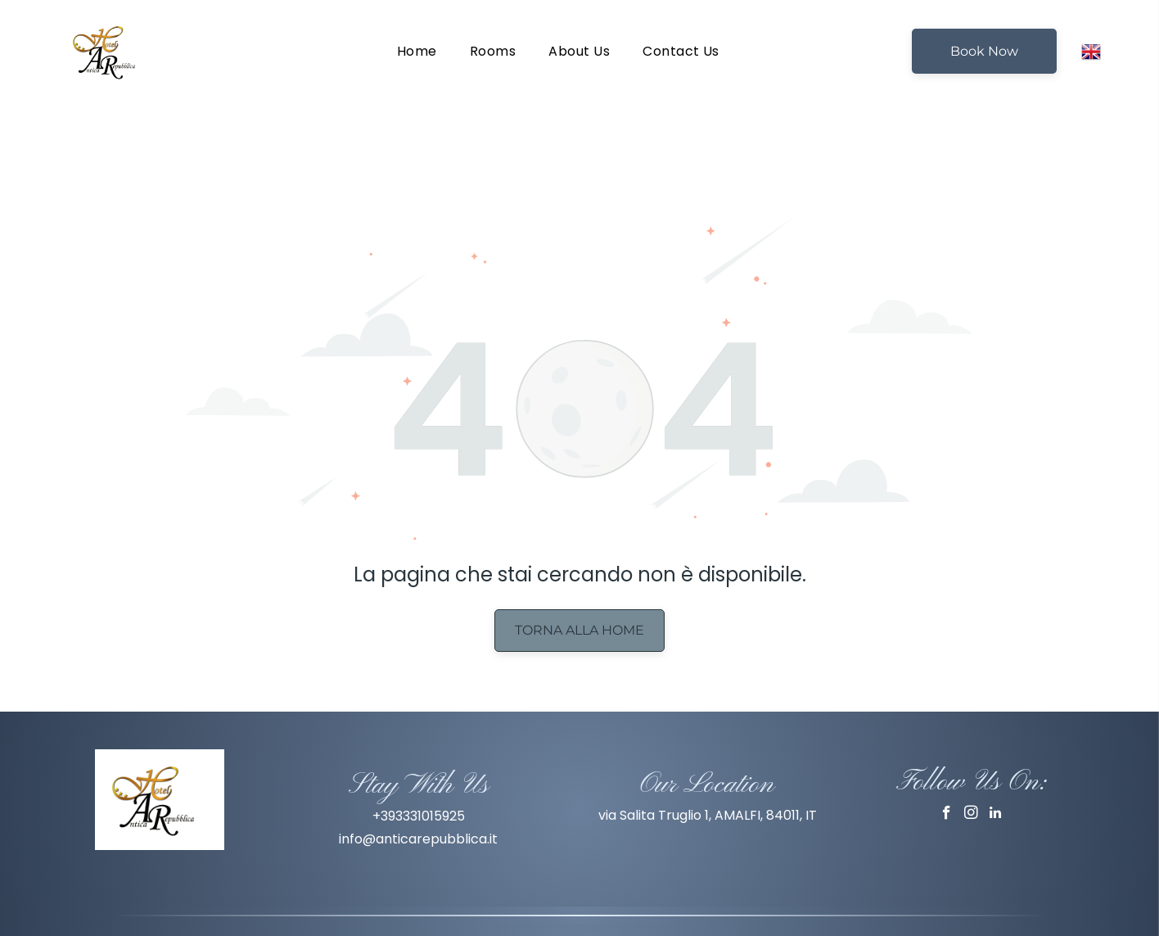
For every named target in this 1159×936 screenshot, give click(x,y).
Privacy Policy (579, 894)
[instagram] (971, 759)
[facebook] (946, 759)
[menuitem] (417, 51)
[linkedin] (995, 759)
